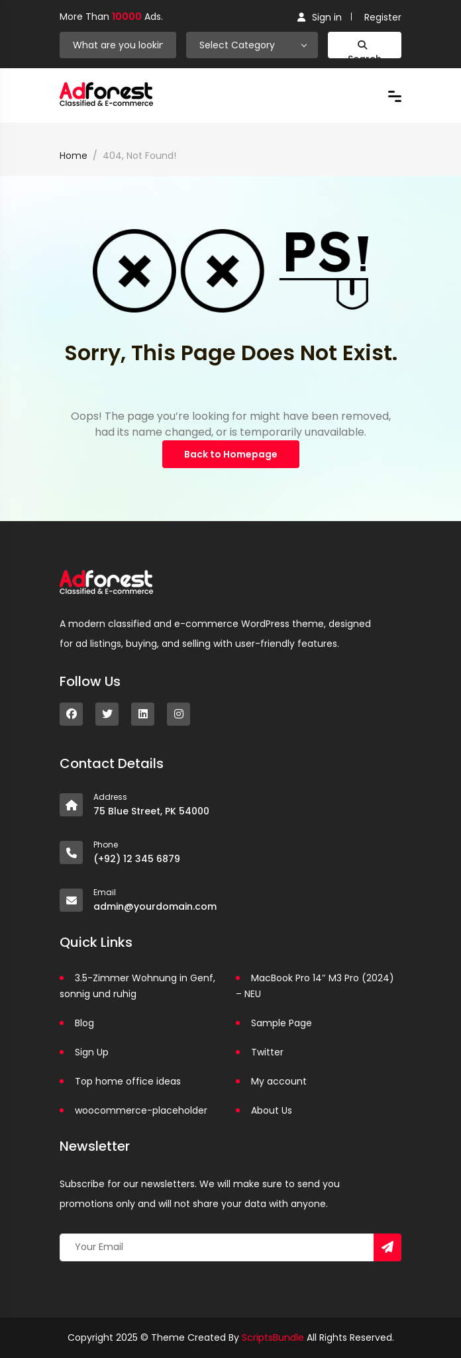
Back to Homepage (231, 454)
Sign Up (92, 1052)
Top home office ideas (128, 1081)
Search (365, 49)
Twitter (267, 1052)
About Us (271, 1110)
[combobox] (252, 45)
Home (73, 155)
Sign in (319, 17)
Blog (84, 1023)
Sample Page (281, 1023)
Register (382, 17)
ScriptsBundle (273, 1337)
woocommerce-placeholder (141, 1110)
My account (279, 1081)
